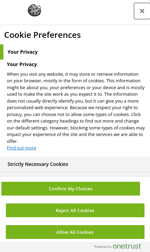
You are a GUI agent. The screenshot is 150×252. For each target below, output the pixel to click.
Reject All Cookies (75, 210)
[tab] (75, 52)
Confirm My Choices (70, 189)
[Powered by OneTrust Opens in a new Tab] (120, 247)
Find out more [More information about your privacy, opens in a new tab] (21, 148)
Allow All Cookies (74, 232)
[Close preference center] (142, 11)
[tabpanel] (75, 108)
